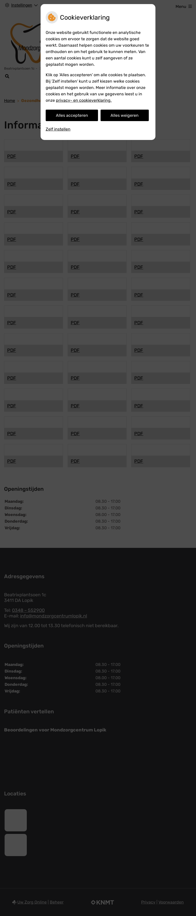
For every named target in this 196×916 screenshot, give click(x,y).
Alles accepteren (72, 115)
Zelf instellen (58, 129)
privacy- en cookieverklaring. (84, 100)
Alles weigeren (125, 115)
